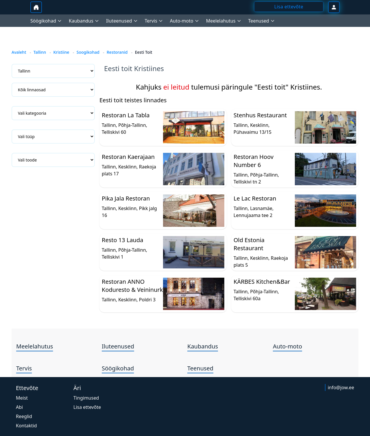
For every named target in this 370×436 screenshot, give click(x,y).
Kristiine (61, 52)
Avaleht (19, 52)
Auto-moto (287, 346)
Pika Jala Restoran (126, 198)
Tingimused (86, 398)
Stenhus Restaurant (260, 115)
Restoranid (117, 52)
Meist (22, 398)
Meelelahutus (34, 346)
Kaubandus (202, 346)
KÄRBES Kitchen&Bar (262, 281)
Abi (19, 407)
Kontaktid (26, 425)
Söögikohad (118, 368)
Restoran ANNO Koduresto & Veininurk (132, 286)
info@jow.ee (341, 387)
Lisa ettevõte (87, 407)
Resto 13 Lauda (122, 240)
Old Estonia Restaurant (249, 244)
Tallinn (40, 52)
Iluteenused (118, 346)
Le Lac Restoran (255, 198)
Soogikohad (88, 52)
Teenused (200, 368)
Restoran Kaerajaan (128, 157)
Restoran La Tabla (126, 115)
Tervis (24, 368)
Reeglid (24, 416)
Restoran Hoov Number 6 (253, 161)
